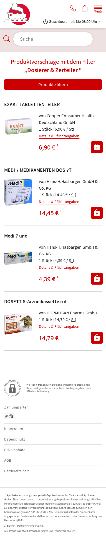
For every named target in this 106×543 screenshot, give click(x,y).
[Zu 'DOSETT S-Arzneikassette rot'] (18, 323)
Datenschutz (14, 439)
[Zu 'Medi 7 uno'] (18, 258)
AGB (7, 460)
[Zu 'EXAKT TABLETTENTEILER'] (18, 126)
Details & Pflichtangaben (59, 135)
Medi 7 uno (15, 236)
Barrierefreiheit (16, 470)
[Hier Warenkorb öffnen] (84, 9)
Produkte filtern (53, 84)
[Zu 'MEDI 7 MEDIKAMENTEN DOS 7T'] (18, 192)
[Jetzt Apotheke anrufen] (73, 9)
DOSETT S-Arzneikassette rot (35, 301)
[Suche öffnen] (53, 39)
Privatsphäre (14, 449)
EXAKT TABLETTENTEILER (32, 104)
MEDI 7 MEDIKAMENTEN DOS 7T (38, 170)
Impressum (13, 428)
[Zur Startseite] (19, 14)
